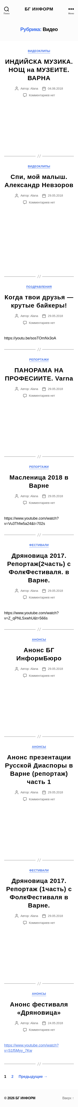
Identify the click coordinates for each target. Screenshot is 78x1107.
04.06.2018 (55, 88)
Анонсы (39, 639)
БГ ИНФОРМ (39, 9)
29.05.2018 (55, 195)
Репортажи (39, 359)
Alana (34, 88)
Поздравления (39, 286)
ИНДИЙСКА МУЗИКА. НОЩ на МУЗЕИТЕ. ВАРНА (39, 69)
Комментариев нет (42, 95)
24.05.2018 (55, 1023)
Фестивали (39, 545)
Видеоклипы (39, 51)
